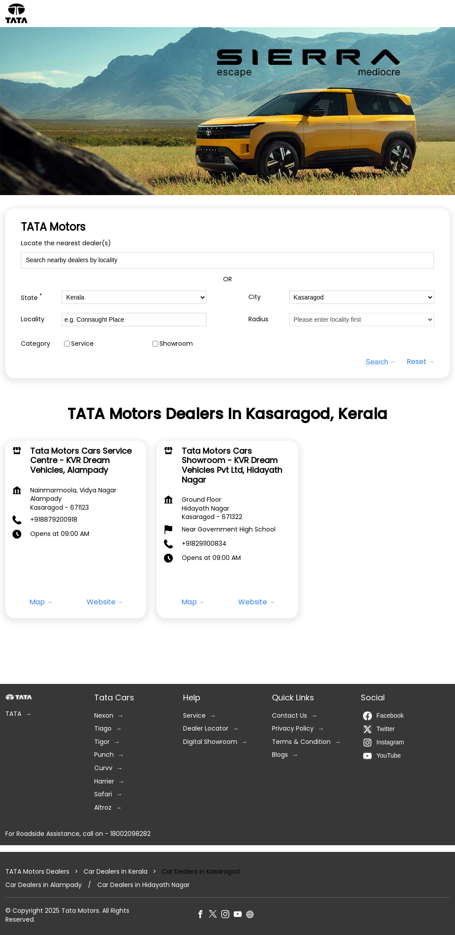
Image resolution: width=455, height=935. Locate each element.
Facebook (383, 715)
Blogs (280, 755)
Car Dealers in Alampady (43, 884)
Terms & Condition (301, 742)
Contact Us (289, 715)
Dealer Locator (205, 728)
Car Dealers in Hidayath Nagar (143, 884)
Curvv (103, 768)
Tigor (102, 742)
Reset (417, 362)
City (254, 297)
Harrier (104, 781)
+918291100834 (204, 543)
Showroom (176, 344)
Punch (104, 755)
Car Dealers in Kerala (116, 871)
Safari (103, 794)
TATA (13, 714)
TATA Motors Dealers (38, 871)
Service (82, 344)
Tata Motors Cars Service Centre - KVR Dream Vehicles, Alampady (81, 460)
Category (35, 344)
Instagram (383, 742)
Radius (258, 319)
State (31, 297)
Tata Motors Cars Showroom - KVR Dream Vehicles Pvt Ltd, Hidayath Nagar (232, 465)
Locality (32, 319)
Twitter (379, 728)
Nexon (103, 715)
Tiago (103, 728)
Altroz (103, 807)
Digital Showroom (210, 742)
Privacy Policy (293, 728)
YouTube (382, 755)
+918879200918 (53, 519)
